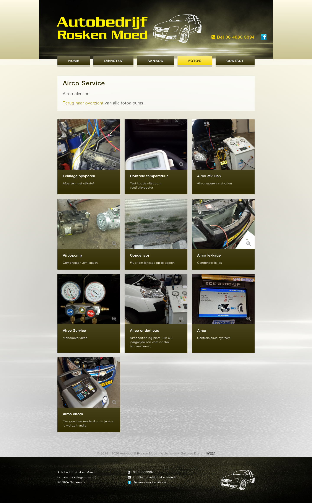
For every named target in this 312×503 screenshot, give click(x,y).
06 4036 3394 (143, 472)
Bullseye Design (192, 453)
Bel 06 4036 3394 (233, 37)
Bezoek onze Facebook (149, 482)
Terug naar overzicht (83, 103)
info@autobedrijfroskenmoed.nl (156, 477)
